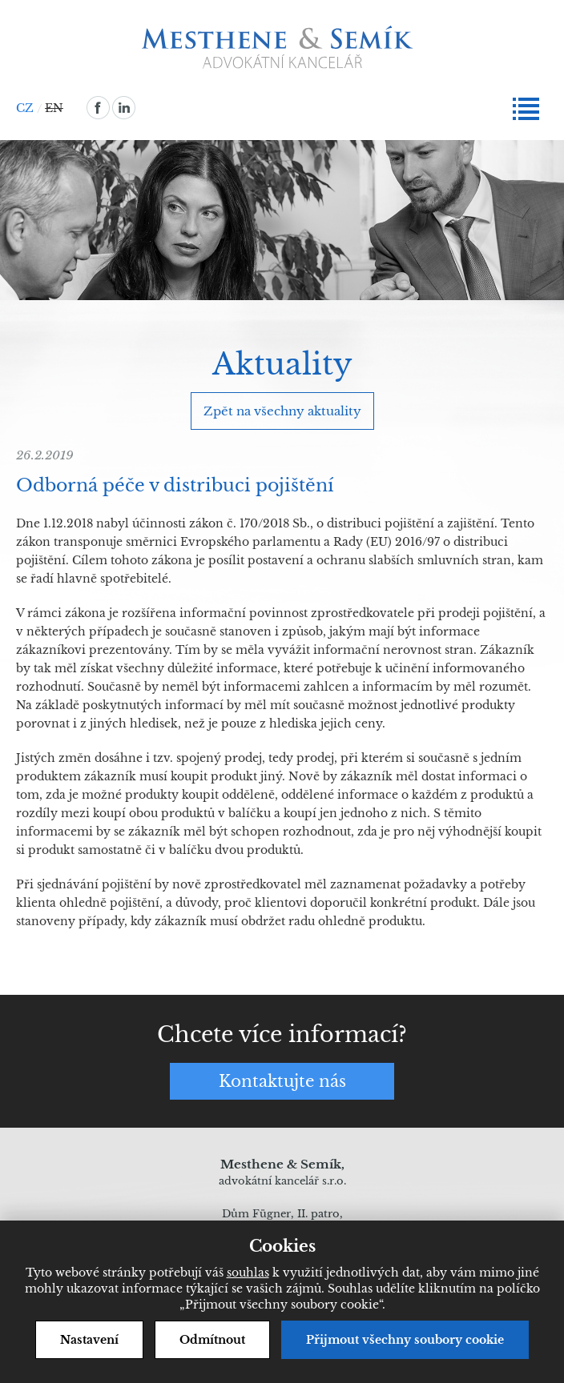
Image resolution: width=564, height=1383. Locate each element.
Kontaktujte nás (282, 1081)
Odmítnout (212, 1340)
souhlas (248, 1272)
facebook (98, 107)
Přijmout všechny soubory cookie (405, 1340)
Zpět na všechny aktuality (282, 411)
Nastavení (89, 1340)
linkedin (123, 107)
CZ (25, 108)
